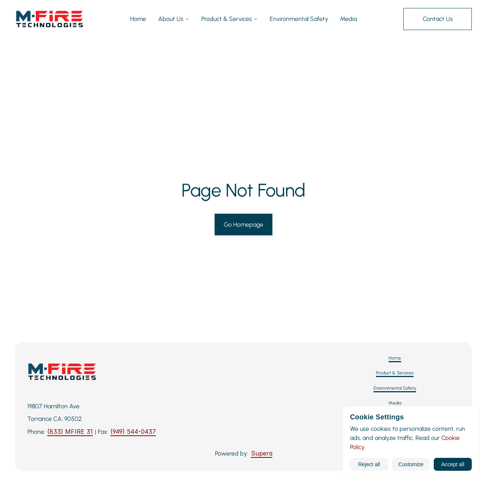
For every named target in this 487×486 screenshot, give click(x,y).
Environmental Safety (299, 19)
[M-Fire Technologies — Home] (49, 19)
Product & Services (229, 19)
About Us (173, 19)
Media (348, 19)
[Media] (394, 403)
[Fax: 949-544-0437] (133, 432)
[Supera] (261, 454)
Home (138, 19)
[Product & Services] (395, 373)
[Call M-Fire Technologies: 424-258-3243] (70, 432)
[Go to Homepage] (243, 225)
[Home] (394, 358)
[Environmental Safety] (395, 388)
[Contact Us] (437, 19)
